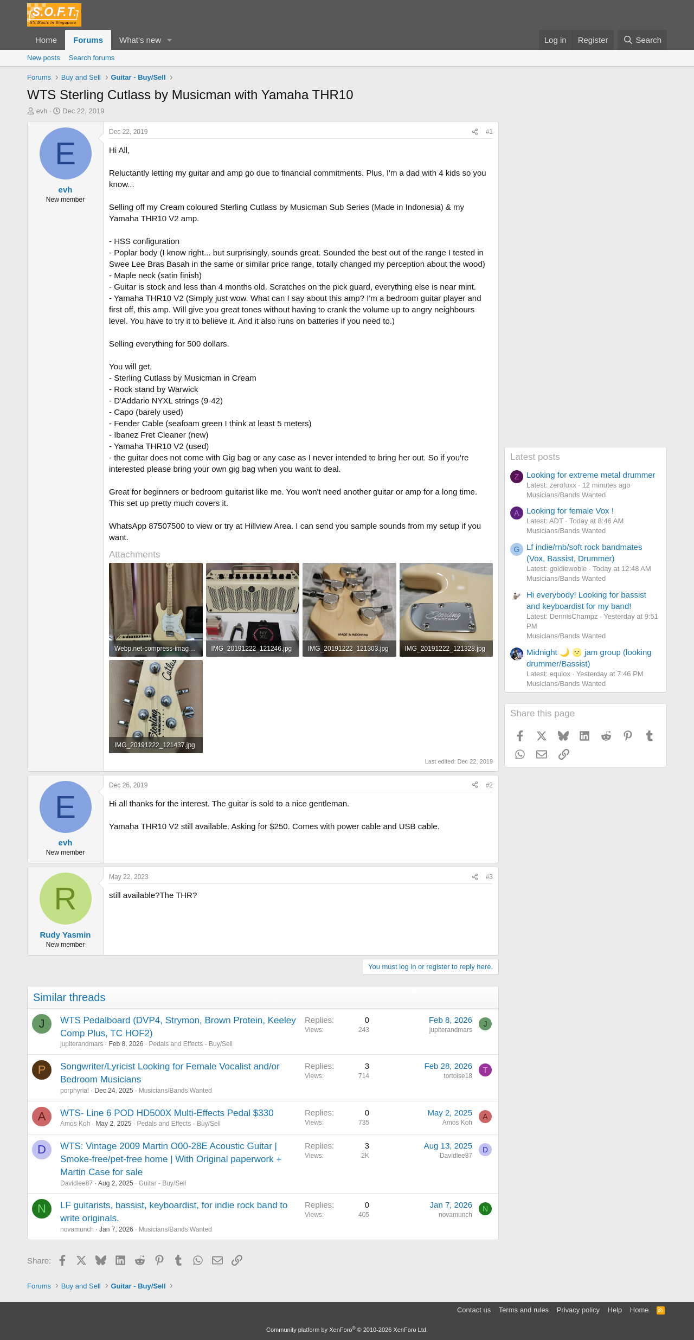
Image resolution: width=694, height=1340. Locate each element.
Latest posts (535, 457)
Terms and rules (524, 1310)
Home (46, 39)
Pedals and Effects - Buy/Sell (191, 1044)
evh (42, 111)
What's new (140, 39)
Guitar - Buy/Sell (162, 1183)
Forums (88, 39)
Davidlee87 (76, 1183)
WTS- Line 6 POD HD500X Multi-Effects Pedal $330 (167, 1113)
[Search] (642, 40)
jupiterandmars (81, 1044)
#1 (489, 132)
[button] (169, 40)
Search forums (92, 58)
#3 (489, 877)
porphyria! (74, 1090)
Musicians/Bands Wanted (175, 1090)
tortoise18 (458, 1076)
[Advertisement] (585, 284)
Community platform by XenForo (347, 1329)
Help (615, 1310)
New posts (43, 58)
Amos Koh (75, 1123)
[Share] (475, 132)
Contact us (474, 1310)
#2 (489, 785)
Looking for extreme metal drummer (591, 474)
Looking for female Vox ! (570, 510)
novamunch (77, 1229)
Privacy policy (578, 1310)
